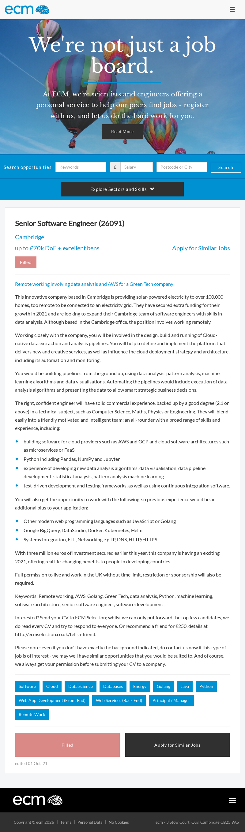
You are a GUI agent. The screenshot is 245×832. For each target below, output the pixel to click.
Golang (163, 686)
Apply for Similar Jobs (201, 248)
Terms (65, 822)
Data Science (80, 686)
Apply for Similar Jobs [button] (177, 745)
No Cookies (119, 822)
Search (225, 167)
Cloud (52, 686)
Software (27, 686)
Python (206, 686)
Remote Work (32, 714)
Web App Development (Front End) (52, 700)
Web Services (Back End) (119, 700)
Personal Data (90, 822)
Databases (113, 686)
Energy (139, 686)
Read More (122, 131)
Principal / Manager (171, 700)
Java (185, 686)
